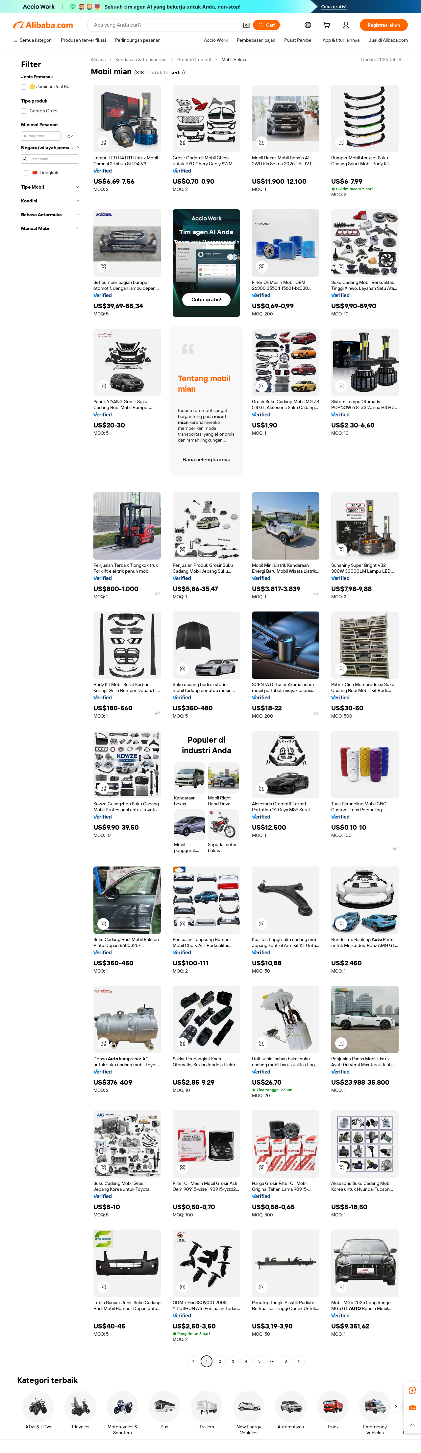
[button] (246, 25)
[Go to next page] (299, 1361)
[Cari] (266, 25)
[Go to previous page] (193, 1361)
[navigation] (50, 711)
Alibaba (98, 59)
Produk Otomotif (194, 59)
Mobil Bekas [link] (233, 59)
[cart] (328, 26)
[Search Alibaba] (165, 25)
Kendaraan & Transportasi (141, 59)
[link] (412, 1390)
